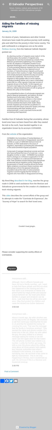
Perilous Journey (9, 49)
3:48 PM (15, 366)
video (8, 195)
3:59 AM (15, 307)
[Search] (48, 4)
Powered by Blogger (26, 427)
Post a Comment (11, 371)
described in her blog (23, 181)
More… (13, 17)
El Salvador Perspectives (26, 4)
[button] (48, 24)
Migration (12, 268)
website (13, 134)
